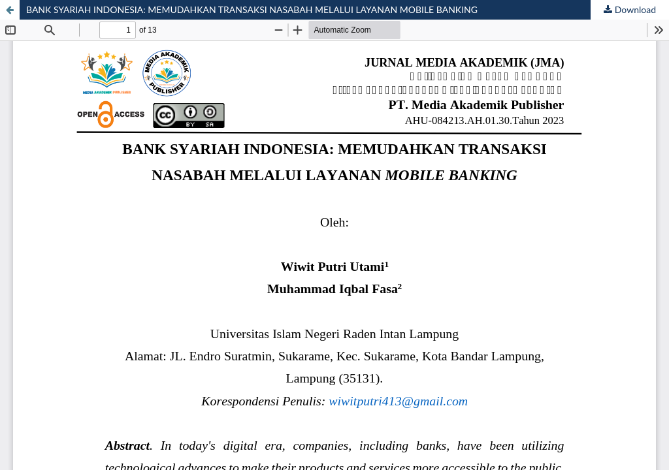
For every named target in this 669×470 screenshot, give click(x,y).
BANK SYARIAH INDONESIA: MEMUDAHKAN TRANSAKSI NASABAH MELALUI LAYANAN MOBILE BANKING (252, 9)
